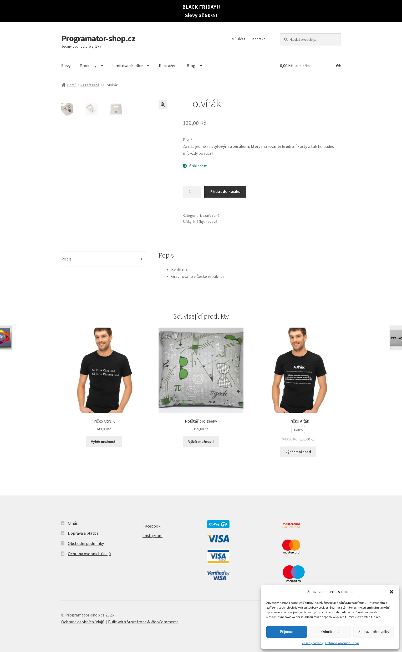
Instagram (148, 535)
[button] (391, 591)
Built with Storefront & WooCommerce (143, 621)
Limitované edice (127, 65)
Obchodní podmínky (86, 543)
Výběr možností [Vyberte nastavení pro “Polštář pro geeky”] (201, 441)
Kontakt (258, 39)
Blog (191, 65)
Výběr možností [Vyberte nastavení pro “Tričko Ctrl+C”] (103, 441)
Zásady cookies (312, 643)
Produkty (88, 65)
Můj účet (238, 39)
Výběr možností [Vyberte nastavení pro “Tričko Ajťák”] (298, 451)
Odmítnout (330, 631)
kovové (211, 221)
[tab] (103, 259)
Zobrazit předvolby (373, 631)
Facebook (147, 526)
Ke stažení (168, 65)
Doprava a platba (83, 533)
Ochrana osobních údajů (342, 643)
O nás (73, 523)
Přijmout (287, 631)
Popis (66, 259)
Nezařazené (89, 85)
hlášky (198, 221)
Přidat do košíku (225, 191)
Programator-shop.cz (98, 38)
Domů (72, 85)
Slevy (65, 65)
